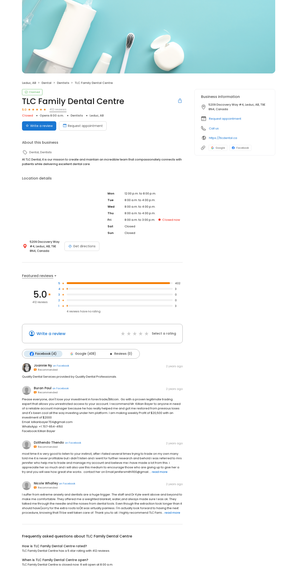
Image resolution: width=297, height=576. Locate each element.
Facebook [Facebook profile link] (240, 148)
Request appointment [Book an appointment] (83, 126)
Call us (214, 128)
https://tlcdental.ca (223, 138)
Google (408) (83, 354)
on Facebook (61, 365)
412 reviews (57, 109)
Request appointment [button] (225, 119)
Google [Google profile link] (218, 148)
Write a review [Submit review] (39, 126)
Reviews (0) (120, 354)
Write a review (51, 333)
